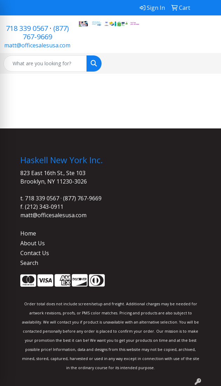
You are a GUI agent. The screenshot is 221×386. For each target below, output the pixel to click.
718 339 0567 (27, 28)
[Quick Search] (45, 63)
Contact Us (34, 253)
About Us (32, 243)
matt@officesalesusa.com (37, 45)
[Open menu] (207, 63)
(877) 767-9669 (46, 32)
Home (28, 233)
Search (29, 263)
